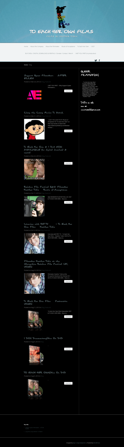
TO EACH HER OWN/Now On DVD (45, 372)
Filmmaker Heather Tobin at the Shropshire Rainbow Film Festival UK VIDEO (46, 264)
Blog (42, 82)
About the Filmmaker (52, 46)
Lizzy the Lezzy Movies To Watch (43, 112)
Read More (68, 91)
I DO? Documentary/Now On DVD (43, 338)
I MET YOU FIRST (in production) (85, 53)
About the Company (36, 46)
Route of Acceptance (68, 46)
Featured (48, 82)
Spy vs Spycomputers (79, 443)
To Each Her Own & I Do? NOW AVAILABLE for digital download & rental (45, 150)
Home (26, 46)
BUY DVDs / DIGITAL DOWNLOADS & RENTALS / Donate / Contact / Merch (49, 53)
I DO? (93, 46)
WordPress (96, 443)
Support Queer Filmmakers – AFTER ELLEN (34, 428)
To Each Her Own (83, 46)
